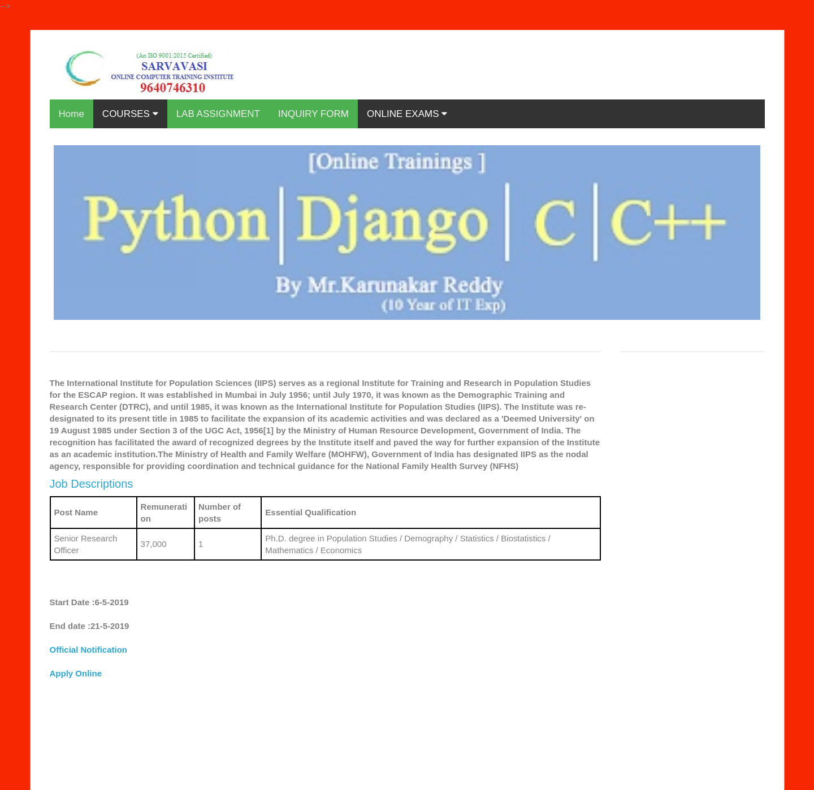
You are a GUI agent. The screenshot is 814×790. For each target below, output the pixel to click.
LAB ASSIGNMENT (218, 113)
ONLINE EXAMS (407, 113)
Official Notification (89, 649)
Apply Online (76, 673)
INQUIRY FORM (313, 113)
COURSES (130, 113)
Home (71, 113)
